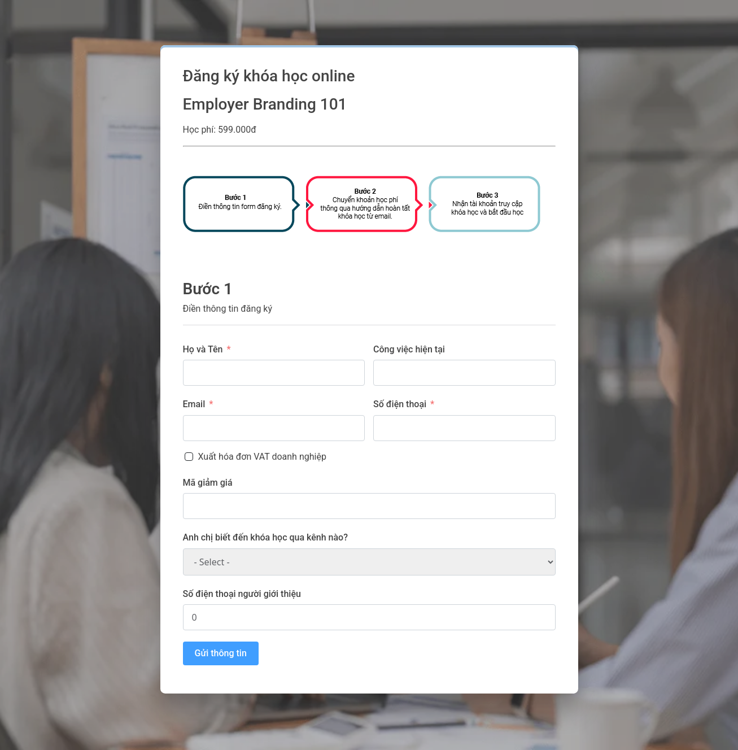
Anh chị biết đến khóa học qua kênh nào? (265, 537)
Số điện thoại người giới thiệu (242, 593)
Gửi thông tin (221, 653)
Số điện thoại (399, 404)
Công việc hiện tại (409, 349)
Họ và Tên (203, 349)
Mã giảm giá (208, 482)
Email (194, 404)
